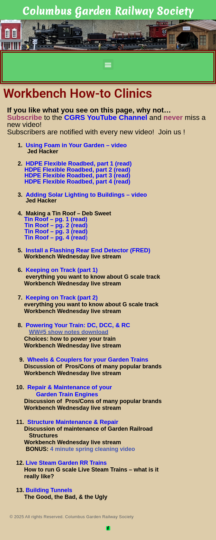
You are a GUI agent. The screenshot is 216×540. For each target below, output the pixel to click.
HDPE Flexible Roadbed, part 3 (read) (77, 175)
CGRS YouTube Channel (106, 117)
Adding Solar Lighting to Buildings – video (86, 194)
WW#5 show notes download (68, 332)
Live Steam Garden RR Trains (66, 463)
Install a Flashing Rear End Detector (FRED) (88, 250)
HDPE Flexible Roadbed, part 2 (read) (77, 169)
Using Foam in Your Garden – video (76, 145)
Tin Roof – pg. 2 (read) (56, 225)
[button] (108, 64)
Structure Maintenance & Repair (72, 422)
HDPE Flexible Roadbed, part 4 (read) (76, 181)
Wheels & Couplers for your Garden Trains (87, 359)
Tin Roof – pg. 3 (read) (56, 231)
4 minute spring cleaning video (92, 449)
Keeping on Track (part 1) (62, 269)
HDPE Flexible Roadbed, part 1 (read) (79, 163)
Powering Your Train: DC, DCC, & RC (78, 325)
